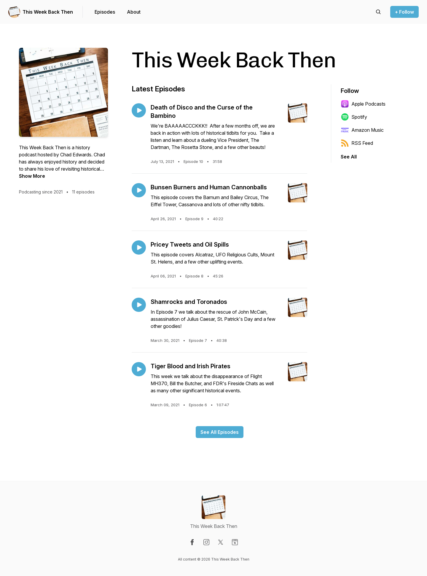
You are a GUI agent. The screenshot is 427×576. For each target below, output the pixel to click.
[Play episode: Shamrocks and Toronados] (139, 305)
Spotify (354, 117)
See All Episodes (219, 432)
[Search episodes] (378, 11)
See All (349, 157)
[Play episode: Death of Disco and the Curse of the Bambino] (139, 110)
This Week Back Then (48, 12)
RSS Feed (357, 143)
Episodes (105, 12)
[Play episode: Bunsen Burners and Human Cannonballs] (139, 190)
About (134, 12)
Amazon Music (362, 130)
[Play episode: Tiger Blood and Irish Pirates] (139, 369)
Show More (32, 176)
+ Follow (404, 12)
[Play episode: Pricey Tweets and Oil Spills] (139, 247)
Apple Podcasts (363, 104)
